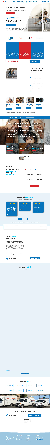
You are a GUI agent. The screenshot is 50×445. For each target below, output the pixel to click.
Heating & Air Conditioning (21, 1)
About (14, 1)
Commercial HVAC (29, 1)
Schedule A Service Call (34, 415)
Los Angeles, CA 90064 (9, 438)
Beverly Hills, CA (10, 385)
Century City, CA (10, 390)
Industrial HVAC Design (37, 52)
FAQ (26, 2)
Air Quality (35, 1)
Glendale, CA (20, 390)
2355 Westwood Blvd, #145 (10, 437)
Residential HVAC (12, 52)
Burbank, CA (40, 385)
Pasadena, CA (30, 390)
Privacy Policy (27, 440)
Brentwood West (20, 385)
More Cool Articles (25, 373)
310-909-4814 (14, 18)
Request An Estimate (30, 117)
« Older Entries (8, 370)
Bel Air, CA (30, 385)
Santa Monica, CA (40, 390)
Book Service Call (45, 1)
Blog (23, 2)
